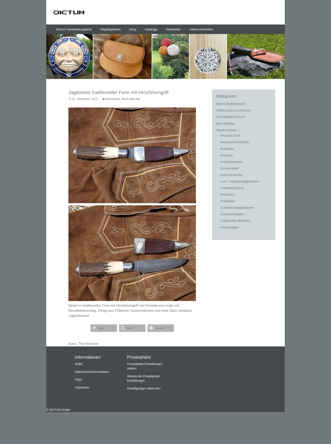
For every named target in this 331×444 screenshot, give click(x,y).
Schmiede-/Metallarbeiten (237, 207)
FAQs (78, 379)
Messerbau (112, 99)
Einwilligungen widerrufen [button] (144, 388)
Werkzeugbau (229, 227)
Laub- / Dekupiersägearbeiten (239, 181)
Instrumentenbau (231, 175)
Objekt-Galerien (226, 130)
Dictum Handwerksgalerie (74, 29)
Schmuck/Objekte (232, 214)
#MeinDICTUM (230, 135)
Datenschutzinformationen (92, 371)
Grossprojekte (229, 168)
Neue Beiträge (131, 99)
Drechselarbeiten (231, 161)
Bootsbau (226, 155)
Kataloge (151, 29)
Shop (133, 29)
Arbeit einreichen (201, 29)
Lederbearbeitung (232, 188)
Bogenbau (227, 148)
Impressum (82, 387)
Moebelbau (227, 201)
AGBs (79, 364)
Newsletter (173, 29)
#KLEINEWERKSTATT (231, 117)
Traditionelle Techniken (235, 220)
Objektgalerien (110, 29)
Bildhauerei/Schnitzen (234, 142)
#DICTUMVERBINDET (231, 104)
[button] (104, 328)
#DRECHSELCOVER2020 (233, 110)
